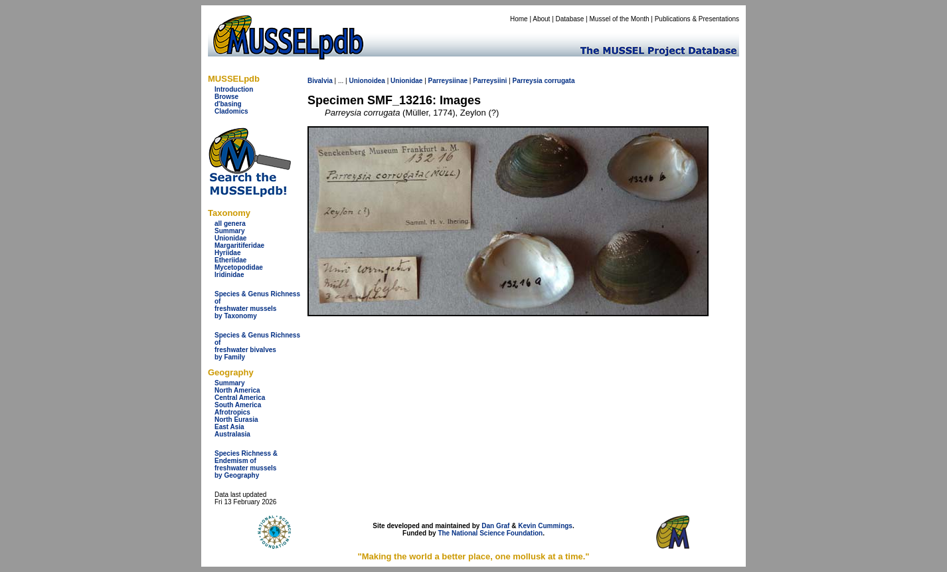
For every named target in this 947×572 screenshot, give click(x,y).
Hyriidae (227, 252)
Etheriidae (230, 260)
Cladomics (231, 111)
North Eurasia (236, 419)
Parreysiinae (448, 80)
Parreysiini (490, 80)
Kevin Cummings (545, 525)
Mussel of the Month (619, 19)
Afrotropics (232, 412)
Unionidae (230, 238)
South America (238, 405)
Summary (230, 231)
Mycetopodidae (239, 267)
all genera (230, 223)
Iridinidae (229, 274)
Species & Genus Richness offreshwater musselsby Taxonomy (257, 305)
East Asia (229, 426)
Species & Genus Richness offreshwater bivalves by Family (257, 346)
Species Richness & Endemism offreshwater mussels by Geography (246, 464)
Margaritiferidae (239, 245)
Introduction (234, 89)
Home (519, 19)
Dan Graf (495, 525)
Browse (226, 96)
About (541, 19)
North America (237, 390)
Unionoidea (367, 80)
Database (570, 19)
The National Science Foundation (490, 533)
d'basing (228, 104)
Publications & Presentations (697, 19)
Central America (240, 397)
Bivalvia (320, 80)
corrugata (559, 80)
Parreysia (528, 80)
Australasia (232, 434)
